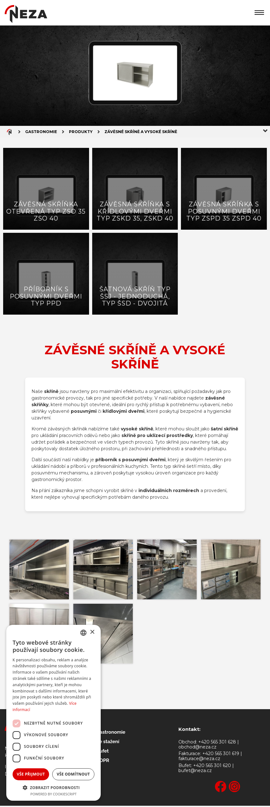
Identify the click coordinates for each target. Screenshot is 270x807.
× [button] (92, 632)
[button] (53, 787)
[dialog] (53, 713)
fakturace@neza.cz (199, 760)
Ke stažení (107, 743)
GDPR (102, 762)
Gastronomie (41, 132)
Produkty (81, 132)
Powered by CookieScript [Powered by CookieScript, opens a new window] (54, 794)
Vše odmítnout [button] (73, 774)
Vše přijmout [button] (31, 774)
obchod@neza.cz (197, 748)
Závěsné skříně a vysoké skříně (140, 132)
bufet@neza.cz (195, 772)
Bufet (102, 752)
